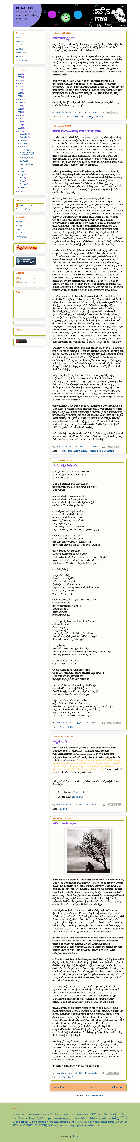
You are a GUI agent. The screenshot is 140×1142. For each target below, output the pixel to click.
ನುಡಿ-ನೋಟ (26, 1122)
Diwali (47, 1114)
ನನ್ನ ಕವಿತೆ (70, 727)
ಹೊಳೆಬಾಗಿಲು (83, 1125)
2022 (20, 83)
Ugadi (54, 1118)
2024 (20, 77)
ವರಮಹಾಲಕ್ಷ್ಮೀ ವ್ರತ (63, 38)
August (23, 147)
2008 (20, 128)
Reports (117, 1114)
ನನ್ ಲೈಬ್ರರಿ (19, 226)
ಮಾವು (97, 1122)
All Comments (23, 282)
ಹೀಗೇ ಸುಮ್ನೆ (98, 117)
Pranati (100, 1114)
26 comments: (92, 446)
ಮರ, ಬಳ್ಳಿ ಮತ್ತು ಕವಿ (64, 465)
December (24, 134)
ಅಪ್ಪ (59, 1118)
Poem (61, 727)
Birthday (16, 1114)
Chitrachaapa (38, 1114)
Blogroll (63, 809)
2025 (20, 74)
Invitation (72, 1114)
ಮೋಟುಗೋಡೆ (20, 233)
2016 (20, 103)
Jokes (61, 117)
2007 (20, 131)
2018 (20, 96)
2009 (20, 125)
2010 (20, 122)
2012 (20, 115)
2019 (20, 93)
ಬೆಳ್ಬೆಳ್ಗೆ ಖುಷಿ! (60, 741)
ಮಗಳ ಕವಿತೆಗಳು (76, 1122)
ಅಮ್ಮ (63, 1118)
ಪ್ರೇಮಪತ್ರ (64, 1122)
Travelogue (46, 1118)
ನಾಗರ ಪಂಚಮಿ (81, 451)
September (24, 144)
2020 (20, 90)
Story (124, 1114)
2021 (20, 87)
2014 (20, 109)
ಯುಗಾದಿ (111, 1122)
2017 (20, 99)
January (23, 187)
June (22, 171)
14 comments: (91, 112)
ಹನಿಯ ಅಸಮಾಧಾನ (64, 823)
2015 (20, 106)
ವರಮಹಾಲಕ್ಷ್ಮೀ (86, 117)
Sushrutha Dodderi (25, 205)
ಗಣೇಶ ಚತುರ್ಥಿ (91, 1118)
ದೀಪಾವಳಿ (109, 1118)
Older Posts (118, 1087)
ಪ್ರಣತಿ (18, 229)
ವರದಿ (21, 1125)
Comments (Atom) (94, 1095)
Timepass (69, 117)
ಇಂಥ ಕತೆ (18, 38)
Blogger (75, 1136)
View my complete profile (25, 209)
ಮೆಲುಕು (104, 1122)
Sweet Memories (66, 451)
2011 (20, 118)
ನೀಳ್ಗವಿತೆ (16, 1122)
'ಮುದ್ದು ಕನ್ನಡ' (78, 797)
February (23, 184)
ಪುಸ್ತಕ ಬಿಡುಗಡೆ (38, 1122)
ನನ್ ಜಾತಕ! (19, 222)
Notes (85, 1114)
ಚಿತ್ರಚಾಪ (101, 1118)
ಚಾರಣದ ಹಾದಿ (20, 41)
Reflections (109, 1114)
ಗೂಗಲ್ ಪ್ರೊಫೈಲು (21, 237)
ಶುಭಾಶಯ (19, 56)
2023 (20, 80)
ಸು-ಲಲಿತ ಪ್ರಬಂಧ (106, 451)
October (23, 140)
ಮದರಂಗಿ (94, 451)
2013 (20, 112)
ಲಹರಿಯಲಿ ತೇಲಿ (66, 1077)
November (24, 137)
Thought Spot (35, 1118)
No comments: (93, 804)
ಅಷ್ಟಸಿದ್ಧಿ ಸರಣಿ (71, 1118)
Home (89, 1087)
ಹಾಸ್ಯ (56, 1125)
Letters (80, 1114)
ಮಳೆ (92, 1122)
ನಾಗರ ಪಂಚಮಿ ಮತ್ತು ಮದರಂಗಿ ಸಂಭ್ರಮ (76, 131)
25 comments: (92, 723)
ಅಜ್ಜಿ (76, 117)
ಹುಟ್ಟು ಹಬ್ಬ (73, 1125)
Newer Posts (59, 1087)
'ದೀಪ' (76, 792)
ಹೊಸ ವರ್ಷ (94, 1125)
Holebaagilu (64, 1114)
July (22, 168)
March (22, 181)
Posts (20, 279)
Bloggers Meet (27, 1114)
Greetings (54, 1114)
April (22, 178)
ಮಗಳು (86, 1122)
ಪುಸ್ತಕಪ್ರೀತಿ (19, 49)
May (22, 175)
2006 (20, 191)
